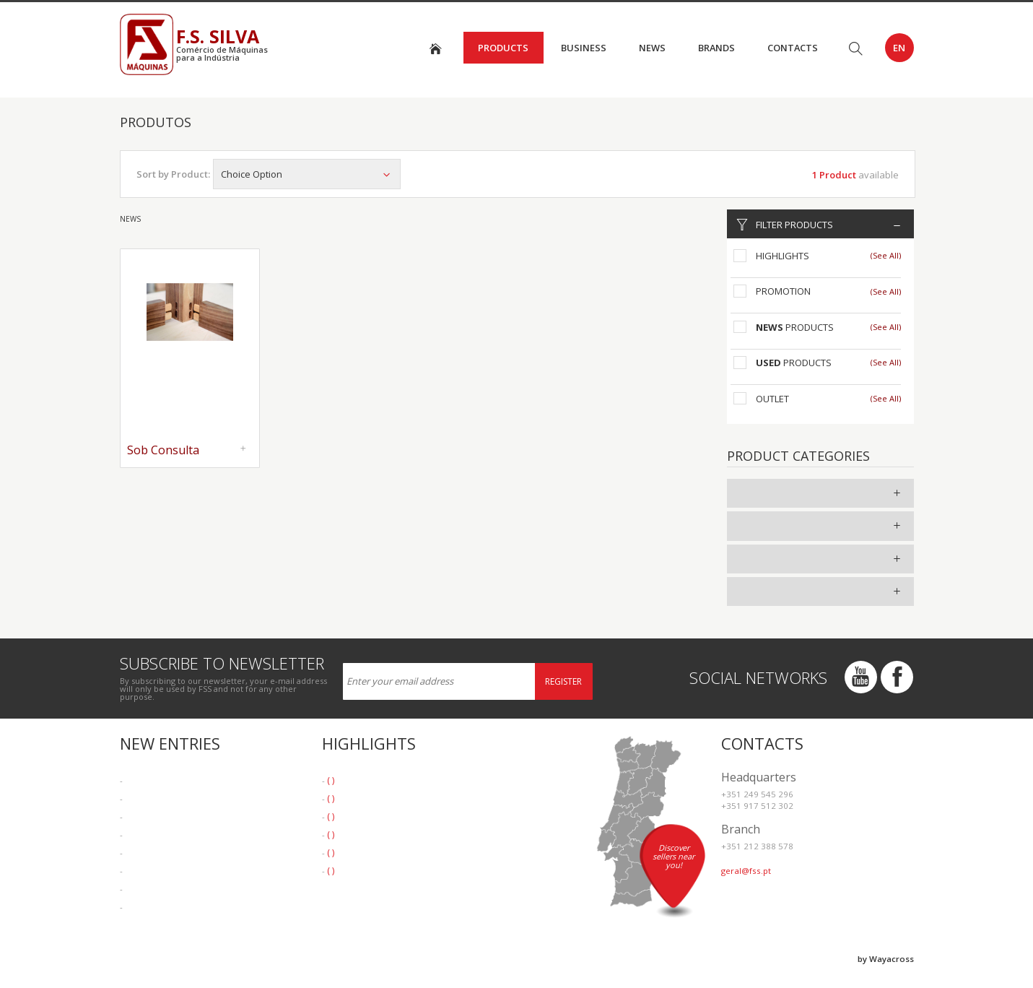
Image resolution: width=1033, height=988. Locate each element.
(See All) (886, 255)
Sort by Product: (173, 174)
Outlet (772, 398)
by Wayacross (886, 958)
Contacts (792, 47)
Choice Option (307, 174)
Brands (716, 47)
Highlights (782, 255)
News (652, 47)
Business (583, 47)
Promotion (783, 291)
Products (503, 47)
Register (563, 681)
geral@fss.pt (746, 870)
